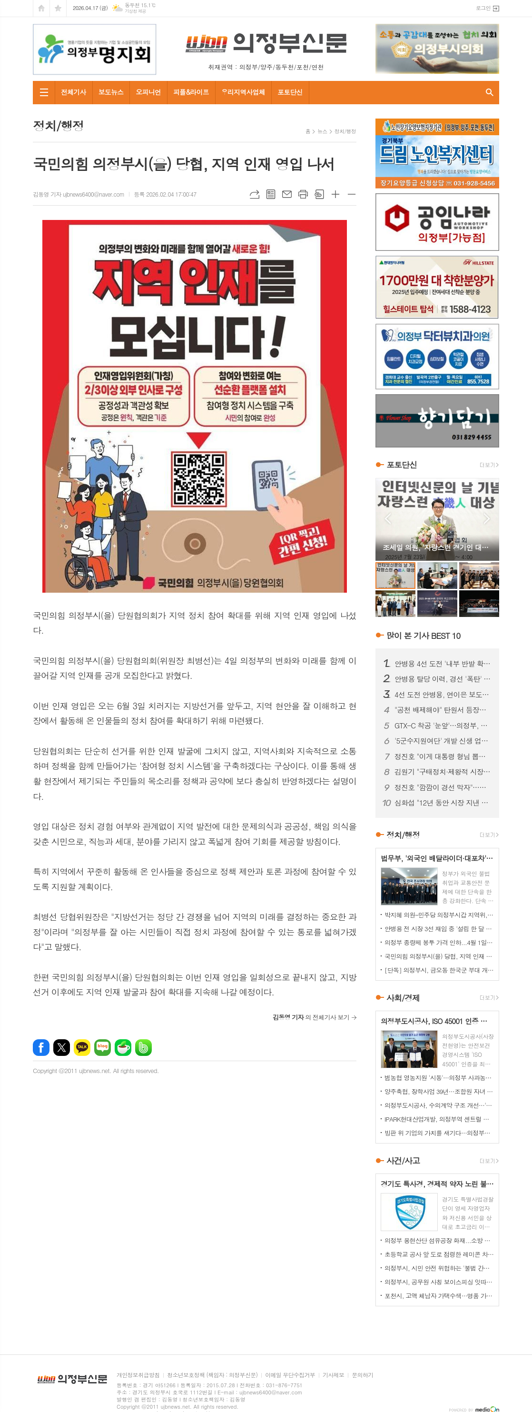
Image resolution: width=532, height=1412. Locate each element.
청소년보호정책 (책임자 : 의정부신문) (212, 1375)
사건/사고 (403, 1160)
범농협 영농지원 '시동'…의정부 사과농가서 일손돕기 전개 (439, 1077)
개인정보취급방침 (138, 1375)
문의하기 (362, 1375)
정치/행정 (345, 131)
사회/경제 (403, 998)
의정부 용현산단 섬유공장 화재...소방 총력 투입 (439, 1240)
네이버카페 (123, 1047)
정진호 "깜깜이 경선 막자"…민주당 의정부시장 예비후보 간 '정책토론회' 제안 (443, 787)
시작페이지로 (41, 8)
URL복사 (254, 194)
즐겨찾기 (58, 8)
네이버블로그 (102, 1047)
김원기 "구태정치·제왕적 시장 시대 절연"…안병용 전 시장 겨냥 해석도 (443, 771)
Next (487, 519)
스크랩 (319, 194)
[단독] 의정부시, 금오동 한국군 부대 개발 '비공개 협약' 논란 (439, 969)
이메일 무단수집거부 (290, 1375)
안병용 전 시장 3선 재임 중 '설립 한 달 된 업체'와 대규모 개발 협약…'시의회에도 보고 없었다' (439, 928)
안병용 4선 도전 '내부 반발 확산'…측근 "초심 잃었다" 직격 (443, 663)
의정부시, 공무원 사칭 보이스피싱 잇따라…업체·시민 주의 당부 (439, 1281)
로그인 (483, 7)
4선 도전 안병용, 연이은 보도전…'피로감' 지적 (443, 694)
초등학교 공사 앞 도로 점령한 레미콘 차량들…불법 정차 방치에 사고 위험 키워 (439, 1254)
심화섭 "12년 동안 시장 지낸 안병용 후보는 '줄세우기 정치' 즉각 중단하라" (443, 802)
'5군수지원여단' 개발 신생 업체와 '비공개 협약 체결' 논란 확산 (443, 741)
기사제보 (333, 1375)
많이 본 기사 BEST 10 (423, 635)
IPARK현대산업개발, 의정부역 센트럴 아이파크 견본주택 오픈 (439, 1119)
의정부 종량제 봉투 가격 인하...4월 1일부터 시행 (439, 942)
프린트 (303, 194)
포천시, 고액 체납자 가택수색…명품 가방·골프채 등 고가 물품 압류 (439, 1295)
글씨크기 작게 (351, 194)
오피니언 (148, 92)
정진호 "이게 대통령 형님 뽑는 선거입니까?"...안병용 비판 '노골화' (443, 756)
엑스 (61, 1047)
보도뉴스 (111, 92)
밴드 (143, 1047)
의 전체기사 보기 (311, 1017)
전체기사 (73, 92)
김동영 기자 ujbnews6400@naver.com (78, 194)
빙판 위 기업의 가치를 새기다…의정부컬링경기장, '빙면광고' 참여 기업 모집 (439, 1132)
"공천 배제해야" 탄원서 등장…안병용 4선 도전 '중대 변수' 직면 (443, 710)
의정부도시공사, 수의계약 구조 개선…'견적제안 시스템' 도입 (439, 1105)
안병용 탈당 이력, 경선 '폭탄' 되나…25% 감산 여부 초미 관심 (443, 679)
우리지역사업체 (243, 92)
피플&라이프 (191, 92)
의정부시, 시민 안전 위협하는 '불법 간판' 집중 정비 (439, 1268)
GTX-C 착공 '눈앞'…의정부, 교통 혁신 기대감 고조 (443, 725)
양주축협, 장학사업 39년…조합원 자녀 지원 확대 (439, 1091)
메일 (287, 194)
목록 (271, 194)
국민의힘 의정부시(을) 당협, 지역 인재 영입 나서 (439, 956)
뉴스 (322, 131)
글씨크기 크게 (335, 194)
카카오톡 (82, 1047)
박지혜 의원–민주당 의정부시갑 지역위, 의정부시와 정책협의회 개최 (439, 914)
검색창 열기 (489, 92)
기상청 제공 (135, 11)
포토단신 (290, 92)
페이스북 (41, 1047)
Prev (388, 519)
